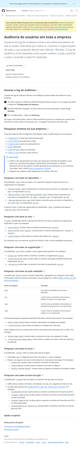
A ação (10, 147)
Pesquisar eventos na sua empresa (26, 128)
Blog (66, 442)
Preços (44, 442)
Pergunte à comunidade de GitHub (17, 426)
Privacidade (30, 442)
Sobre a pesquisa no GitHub (40, 168)
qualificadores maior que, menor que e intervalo (46, 387)
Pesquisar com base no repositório (23, 178)
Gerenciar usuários (57, 16)
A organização (13, 144)
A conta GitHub (13, 141)
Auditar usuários (71, 16)
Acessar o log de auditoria (21, 90)
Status (38, 442)
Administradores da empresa (15, 16)
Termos (21, 442)
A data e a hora (13, 152)
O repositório (13, 138)
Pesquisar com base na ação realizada (24, 271)
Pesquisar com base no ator (19, 216)
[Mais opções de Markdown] (25, 65)
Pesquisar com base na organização (23, 247)
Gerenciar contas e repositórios (37, 16)
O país (10, 150)
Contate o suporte (11, 429)
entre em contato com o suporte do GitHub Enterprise (49, 29)
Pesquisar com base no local (19, 348)
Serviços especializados (56, 442)
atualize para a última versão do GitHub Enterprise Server (53, 27)
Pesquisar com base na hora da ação (23, 375)
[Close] (74, 3)
